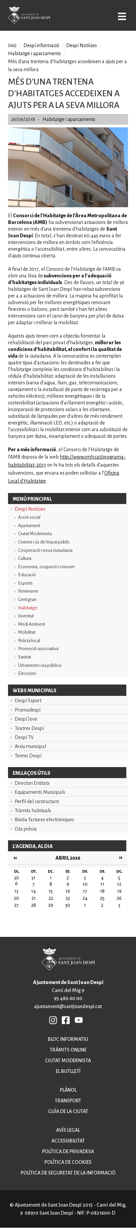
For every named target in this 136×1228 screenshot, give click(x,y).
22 (50, 898)
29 (50, 905)
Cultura (24, 558)
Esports (25, 583)
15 (50, 891)
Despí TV (24, 737)
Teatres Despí (29, 728)
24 (85, 898)
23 (67, 898)
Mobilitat (26, 632)
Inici (12, 45)
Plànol (68, 1090)
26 (119, 898)
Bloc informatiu (68, 1039)
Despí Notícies (30, 509)
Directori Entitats (32, 783)
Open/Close (122, 16)
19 (119, 891)
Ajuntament (29, 525)
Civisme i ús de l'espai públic (44, 541)
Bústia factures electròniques (44, 819)
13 (16, 891)
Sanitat (24, 656)
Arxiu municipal (30, 746)
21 (33, 898)
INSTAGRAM (53, 1019)
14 (33, 891)
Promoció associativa (38, 648)
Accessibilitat (68, 1140)
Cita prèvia (26, 829)
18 (102, 891)
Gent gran (27, 599)
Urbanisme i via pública (39, 665)
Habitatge (27, 607)
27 (16, 905)
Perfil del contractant (37, 801)
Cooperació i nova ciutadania (45, 550)
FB (66, 1019)
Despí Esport (28, 700)
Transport (68, 1100)
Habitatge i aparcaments (34, 53)
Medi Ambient (31, 624)
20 (16, 898)
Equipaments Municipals (40, 792)
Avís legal (68, 1130)
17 (85, 891)
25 (102, 898)
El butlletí (68, 1071)
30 (67, 905)
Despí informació (41, 45)
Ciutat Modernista (35, 533)
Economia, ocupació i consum (46, 566)
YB (79, 1019)
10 (85, 884)
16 (67, 891)
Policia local (29, 640)
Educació (27, 574)
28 (33, 905)
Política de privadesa (68, 1151)
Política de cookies (68, 1162)
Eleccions (27, 673)
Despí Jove (26, 719)
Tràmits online (68, 1050)
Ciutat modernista (68, 1060)
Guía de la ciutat (68, 1111)
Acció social (29, 517)
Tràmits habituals (33, 810)
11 (102, 884)
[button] (68, 205)
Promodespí (27, 710)
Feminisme (28, 591)
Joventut (26, 615)
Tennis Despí (28, 755)
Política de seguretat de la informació (68, 1173)
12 (119, 884)
